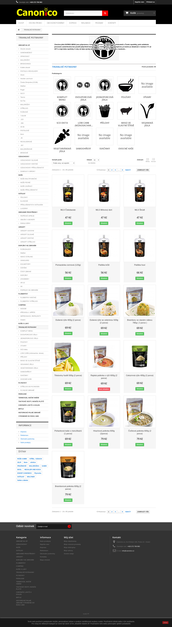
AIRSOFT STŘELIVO (27, 242)
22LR (19, 462)
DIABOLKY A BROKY (27, 171)
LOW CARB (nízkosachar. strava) (31, 353)
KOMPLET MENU (26, 331)
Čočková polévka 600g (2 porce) (139, 432)
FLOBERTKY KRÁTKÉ (28, 297)
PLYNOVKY (22, 383)
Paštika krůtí (104, 265)
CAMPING (22, 305)
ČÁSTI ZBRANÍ (25, 271)
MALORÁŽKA (34, 466)
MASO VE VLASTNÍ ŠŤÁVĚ (30, 361)
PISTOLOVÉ (24, 130)
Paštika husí (139, 265)
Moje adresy (68, 550)
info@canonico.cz (128, 551)
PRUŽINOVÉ (21, 466)
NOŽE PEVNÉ (25, 182)
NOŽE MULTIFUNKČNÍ (28, 179)
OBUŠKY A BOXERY (27, 219)
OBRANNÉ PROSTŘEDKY (28, 212)
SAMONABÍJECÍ (26, 53)
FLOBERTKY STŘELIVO (29, 301)
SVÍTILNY (21, 194)
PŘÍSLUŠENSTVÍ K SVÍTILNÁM (31, 205)
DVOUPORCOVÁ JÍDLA (28, 335)
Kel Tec (22, 101)
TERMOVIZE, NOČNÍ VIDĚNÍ (28, 398)
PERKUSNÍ (22, 394)
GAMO (44, 466)
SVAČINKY (24, 375)
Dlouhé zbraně (25, 49)
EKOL (19, 469)
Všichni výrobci (35, 23)
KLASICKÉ (24, 201)
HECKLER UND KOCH (32, 469)
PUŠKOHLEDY (25, 249)
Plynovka (37, 473)
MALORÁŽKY (25, 60)
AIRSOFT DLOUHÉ (27, 234)
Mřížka (148, 160)
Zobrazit (57, 52)
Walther (23, 86)
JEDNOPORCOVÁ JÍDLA (29, 338)
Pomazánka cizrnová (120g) (68, 265)
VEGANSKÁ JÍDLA (27, 364)
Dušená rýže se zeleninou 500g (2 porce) (104, 321)
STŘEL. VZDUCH (36, 459)
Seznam (153, 160)
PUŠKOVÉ (24, 112)
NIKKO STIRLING (26, 257)
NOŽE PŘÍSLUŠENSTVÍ (28, 190)
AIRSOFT (21, 227)
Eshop (21, 23)
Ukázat (89, 160)
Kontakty (112, 23)
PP (88, 614)
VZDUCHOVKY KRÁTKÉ (29, 164)
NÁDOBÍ (23, 309)
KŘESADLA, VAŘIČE (27, 312)
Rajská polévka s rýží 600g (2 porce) (104, 376)
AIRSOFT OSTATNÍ (27, 231)
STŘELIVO (24, 108)
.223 (21, 119)
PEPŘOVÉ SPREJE (27, 216)
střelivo (33, 462)
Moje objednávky (70, 541)
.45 (21, 138)
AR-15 (22, 283)
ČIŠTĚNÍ (23, 268)
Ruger (22, 90)
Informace (25, 425)
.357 (21, 145)
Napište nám (139, 2)
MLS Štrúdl (140, 210)
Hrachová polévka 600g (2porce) (104, 432)
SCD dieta (23, 349)
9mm (22, 134)
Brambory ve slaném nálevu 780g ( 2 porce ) (139, 321)
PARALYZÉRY (25, 223)
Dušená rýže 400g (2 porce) (68, 320)
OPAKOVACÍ (24, 56)
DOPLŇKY (24, 275)
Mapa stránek (45, 560)
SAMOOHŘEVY (26, 372)
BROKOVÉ (24, 153)
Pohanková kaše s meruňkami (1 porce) (68, 432)
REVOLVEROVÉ (26, 142)
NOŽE (20, 175)
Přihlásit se (150, 2)
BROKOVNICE (25, 64)
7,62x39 (23, 116)
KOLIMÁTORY (25, 264)
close (165, 623)
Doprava (72, 23)
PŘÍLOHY (23, 357)
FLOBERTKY (23, 294)
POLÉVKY (24, 342)
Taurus (22, 97)
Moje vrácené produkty (72, 544)
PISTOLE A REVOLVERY (29, 71)
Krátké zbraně (25, 67)
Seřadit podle (57, 160)
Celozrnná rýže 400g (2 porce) (139, 375)
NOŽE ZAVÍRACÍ (26, 186)
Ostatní (22, 320)
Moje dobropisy (69, 547)
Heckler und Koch (26, 78)
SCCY (22, 93)
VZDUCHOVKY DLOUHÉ (29, 160)
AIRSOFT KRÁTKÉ (27, 238)
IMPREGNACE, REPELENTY (30, 316)
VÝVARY (23, 346)
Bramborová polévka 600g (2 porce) (68, 487)
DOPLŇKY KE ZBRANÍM (27, 245)
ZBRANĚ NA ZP (24, 45)
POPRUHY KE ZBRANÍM (29, 290)
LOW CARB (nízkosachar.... (84, 124)
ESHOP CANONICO (24, 473)
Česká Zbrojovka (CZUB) (29, 82)
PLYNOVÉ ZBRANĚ (27, 390)
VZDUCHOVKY (23, 156)
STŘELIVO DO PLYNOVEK (30, 386)
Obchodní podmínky (55, 23)
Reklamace (85, 23)
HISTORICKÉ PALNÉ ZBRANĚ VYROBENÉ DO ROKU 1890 (29, 414)
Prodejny (99, 23)
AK (21, 286)
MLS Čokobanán (68, 210)
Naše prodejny (25, 442)
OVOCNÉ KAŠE (26, 379)
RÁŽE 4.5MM (22, 459)
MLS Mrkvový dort (104, 210)
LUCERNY (24, 208)
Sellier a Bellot (22, 480)
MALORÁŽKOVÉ (26, 149)
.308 (21, 123)
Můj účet (68, 537)
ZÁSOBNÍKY (24, 279)
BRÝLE (21, 409)
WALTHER (31, 477)
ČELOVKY (24, 197)
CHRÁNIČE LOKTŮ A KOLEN (29, 405)
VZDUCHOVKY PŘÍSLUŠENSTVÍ (32, 168)
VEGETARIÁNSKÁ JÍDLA (29, 368)
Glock (22, 75)
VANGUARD (24, 260)
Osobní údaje (69, 554)
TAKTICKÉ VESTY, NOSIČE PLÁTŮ (31, 401)
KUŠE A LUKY (23, 323)
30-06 (22, 127)
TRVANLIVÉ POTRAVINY (27, 327)
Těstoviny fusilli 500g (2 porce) (68, 375)
